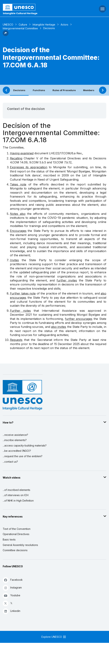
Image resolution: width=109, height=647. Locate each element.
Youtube (11, 595)
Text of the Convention (16, 528)
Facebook (13, 580)
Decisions (19, 90)
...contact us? (10, 461)
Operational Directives (16, 534)
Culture (23, 24)
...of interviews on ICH (15, 495)
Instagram (12, 587)
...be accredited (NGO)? (17, 450)
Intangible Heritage (44, 24)
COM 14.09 (20, 162)
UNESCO (8, 24)
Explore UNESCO (53, 637)
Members (88, 90)
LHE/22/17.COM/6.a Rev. (65, 153)
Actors (64, 24)
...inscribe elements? (15, 440)
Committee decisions (15, 550)
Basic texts (9, 539)
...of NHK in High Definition (18, 500)
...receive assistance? (15, 434)
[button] (6, 35)
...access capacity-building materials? (25, 445)
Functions (39, 90)
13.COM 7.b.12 (62, 162)
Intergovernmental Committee (20, 28)
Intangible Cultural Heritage (20, 13)
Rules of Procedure (64, 90)
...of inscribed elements (16, 489)
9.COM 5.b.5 (37, 162)
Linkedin (11, 611)
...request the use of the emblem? (22, 456)
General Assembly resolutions (20, 544)
